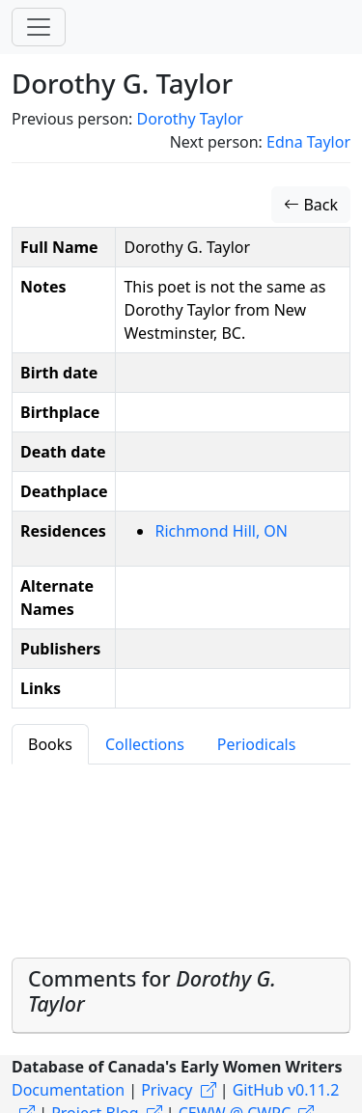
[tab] (181, 996)
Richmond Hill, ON (221, 531)
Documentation (68, 1089)
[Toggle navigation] (39, 27)
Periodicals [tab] (256, 744)
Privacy (166, 1089)
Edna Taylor (308, 142)
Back (311, 204)
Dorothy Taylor (189, 118)
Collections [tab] (144, 744)
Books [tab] (50, 744)
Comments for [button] (152, 990)
